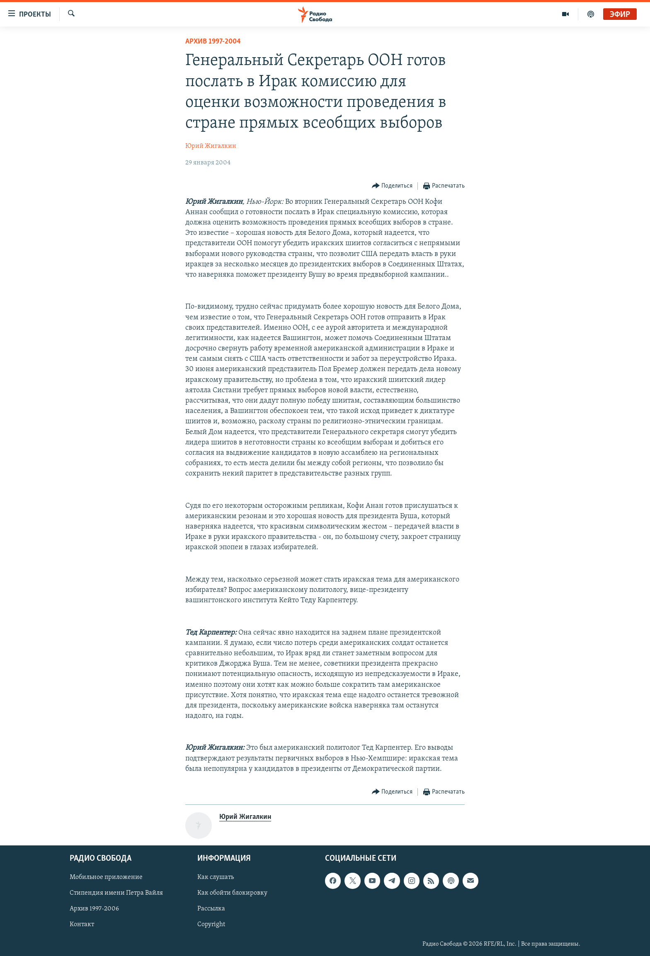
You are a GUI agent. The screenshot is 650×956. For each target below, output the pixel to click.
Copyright (211, 925)
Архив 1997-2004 (213, 42)
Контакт (82, 925)
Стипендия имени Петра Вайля (116, 893)
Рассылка (211, 909)
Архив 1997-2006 (94, 909)
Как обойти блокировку (232, 893)
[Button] (392, 186)
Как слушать (215, 877)
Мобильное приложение (106, 877)
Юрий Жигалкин (210, 146)
